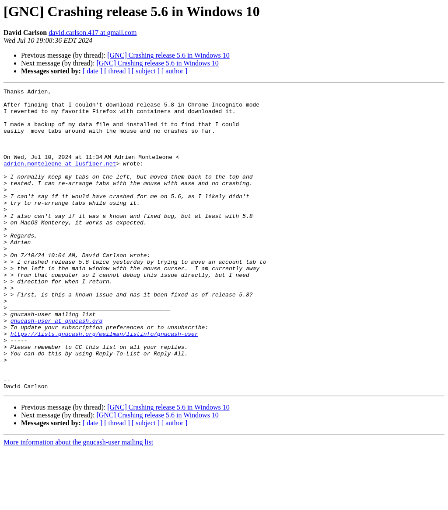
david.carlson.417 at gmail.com (92, 32)
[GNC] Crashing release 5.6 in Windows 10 (168, 55)
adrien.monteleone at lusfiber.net (60, 179)
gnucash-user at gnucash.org (56, 368)
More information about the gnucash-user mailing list (78, 502)
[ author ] (174, 71)
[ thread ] (117, 71)
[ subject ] (146, 71)
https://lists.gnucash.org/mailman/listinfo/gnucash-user (104, 383)
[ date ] (92, 71)
